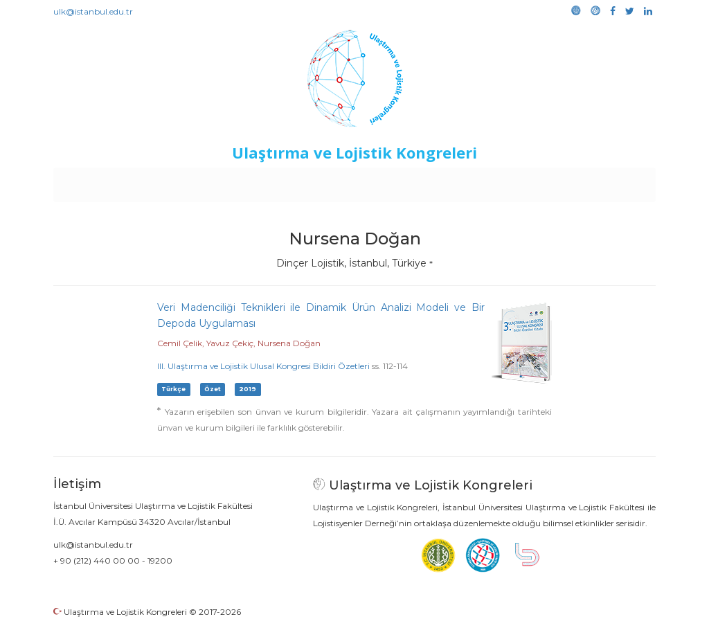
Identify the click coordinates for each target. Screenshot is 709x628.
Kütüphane (513, 181)
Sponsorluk (449, 181)
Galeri (563, 181)
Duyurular (389, 181)
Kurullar (161, 181)
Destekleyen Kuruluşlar (244, 181)
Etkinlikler (333, 181)
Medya (603, 181)
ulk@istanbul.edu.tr (93, 11)
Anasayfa (112, 181)
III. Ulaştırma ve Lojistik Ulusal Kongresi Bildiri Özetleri (263, 366)
